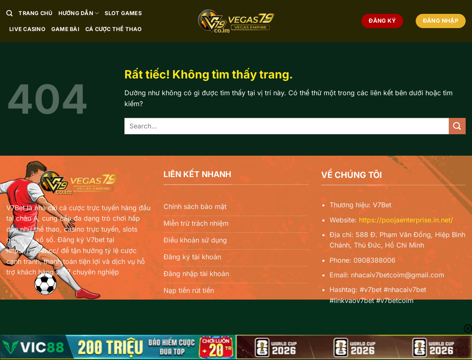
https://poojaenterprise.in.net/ (406, 220)
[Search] (9, 13)
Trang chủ (35, 13)
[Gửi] (457, 126)
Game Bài (65, 29)
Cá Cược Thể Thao (113, 29)
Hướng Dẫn (78, 13)
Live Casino (27, 29)
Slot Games (123, 13)
